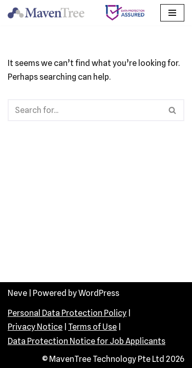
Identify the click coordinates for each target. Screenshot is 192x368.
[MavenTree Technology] (49, 12)
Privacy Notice (35, 327)
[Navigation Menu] (172, 12)
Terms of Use (92, 327)
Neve (17, 293)
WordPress (98, 293)
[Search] (84, 110)
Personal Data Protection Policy (67, 313)
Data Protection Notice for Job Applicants (86, 341)
